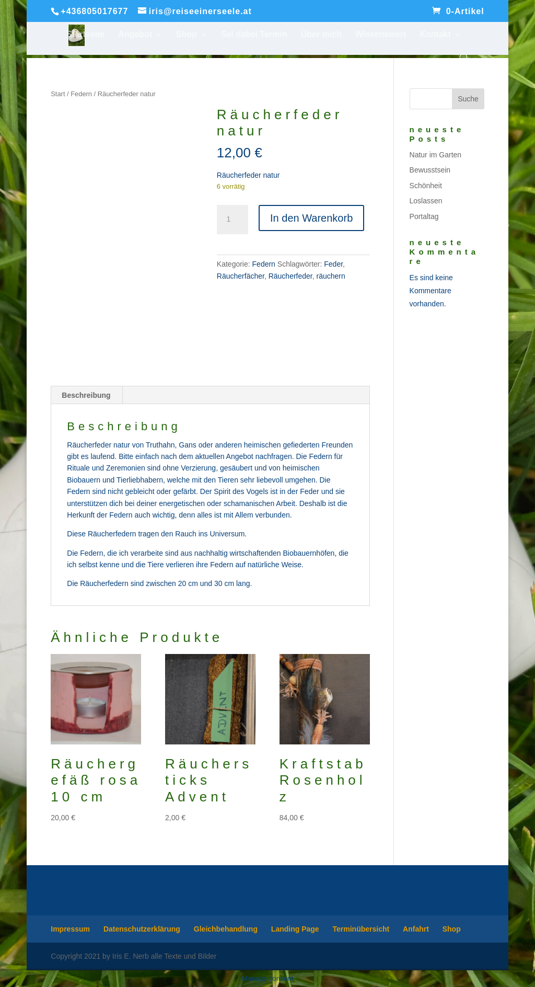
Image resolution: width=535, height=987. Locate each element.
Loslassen (426, 201)
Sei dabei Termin (254, 35)
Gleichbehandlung (226, 929)
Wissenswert (380, 35)
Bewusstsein (430, 170)
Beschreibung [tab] (86, 395)
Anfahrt (416, 929)
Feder (333, 264)
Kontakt (435, 35)
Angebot (135, 35)
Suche (468, 99)
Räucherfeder (290, 276)
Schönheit (426, 185)
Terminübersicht (361, 929)
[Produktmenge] (232, 219)
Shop (186, 35)
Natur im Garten (436, 155)
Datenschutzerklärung (141, 929)
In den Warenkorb (311, 218)
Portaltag (424, 216)
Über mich (321, 35)
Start (58, 94)
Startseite (85, 35)
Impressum (70, 929)
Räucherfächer (240, 276)
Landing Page (295, 929)
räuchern (331, 276)
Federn (81, 94)
